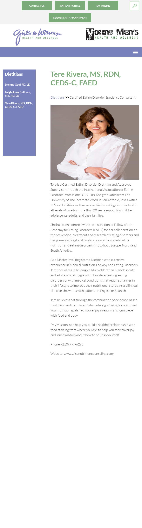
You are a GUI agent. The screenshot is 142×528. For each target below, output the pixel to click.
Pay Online (103, 5)
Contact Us (37, 5)
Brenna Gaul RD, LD (17, 84)
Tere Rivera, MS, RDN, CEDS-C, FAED (19, 104)
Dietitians (57, 97)
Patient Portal (70, 5)
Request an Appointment (70, 17)
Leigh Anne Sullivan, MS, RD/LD (18, 93)
